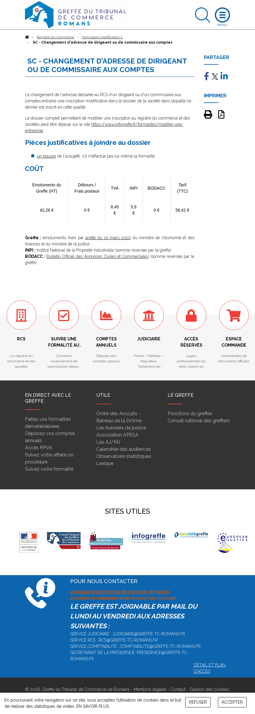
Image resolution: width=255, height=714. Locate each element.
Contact (178, 689)
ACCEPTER (232, 702)
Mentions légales (150, 689)
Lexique (105, 463)
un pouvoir (46, 156)
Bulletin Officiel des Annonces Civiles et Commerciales (97, 256)
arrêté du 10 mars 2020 (108, 237)
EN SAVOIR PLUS (92, 706)
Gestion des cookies (209, 689)
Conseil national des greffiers (199, 420)
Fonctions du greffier (190, 413)
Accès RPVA (38, 447)
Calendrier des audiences (123, 449)
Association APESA (117, 435)
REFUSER (198, 702)
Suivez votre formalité (49, 469)
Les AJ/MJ (108, 442)
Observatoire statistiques (123, 456)
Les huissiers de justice (121, 428)
